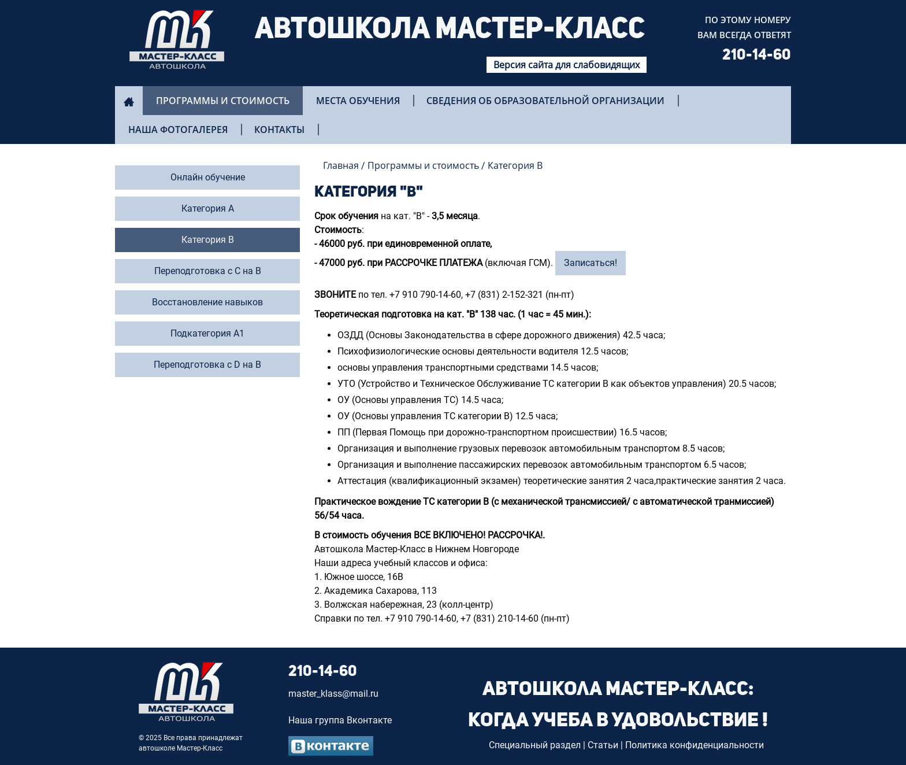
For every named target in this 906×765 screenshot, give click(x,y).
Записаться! (590, 262)
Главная (341, 165)
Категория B (515, 165)
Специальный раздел (535, 745)
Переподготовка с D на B (207, 364)
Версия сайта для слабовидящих (566, 64)
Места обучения (358, 100)
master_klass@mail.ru (333, 693)
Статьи (603, 745)
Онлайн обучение (207, 177)
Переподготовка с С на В (207, 270)
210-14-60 (756, 55)
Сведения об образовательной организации (545, 100)
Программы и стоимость (222, 100)
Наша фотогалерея (178, 129)
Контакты (279, 129)
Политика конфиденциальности (694, 745)
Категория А (207, 208)
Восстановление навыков (207, 302)
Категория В (207, 239)
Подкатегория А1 (207, 333)
